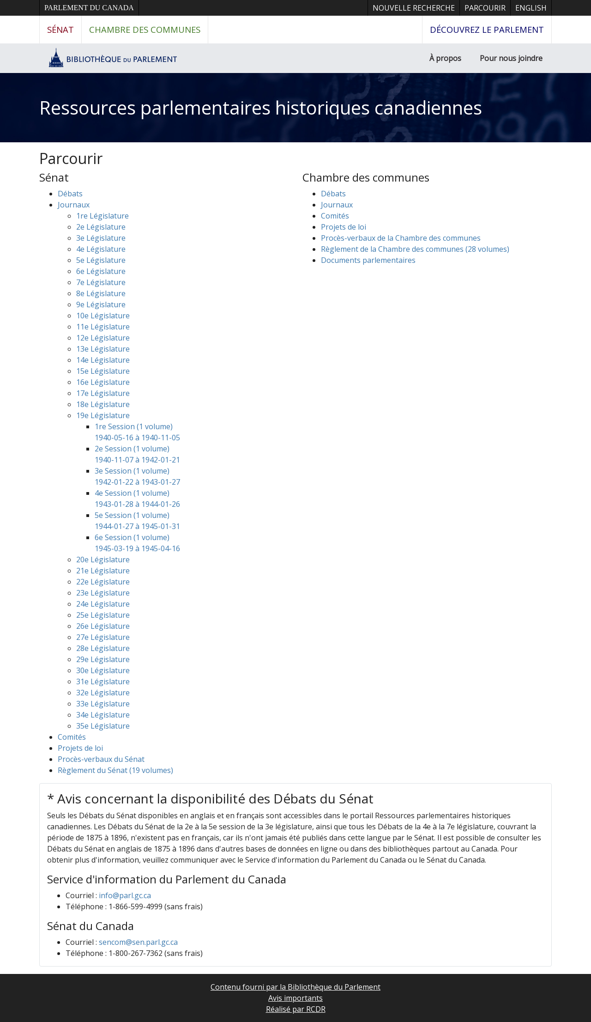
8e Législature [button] (101, 293)
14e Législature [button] (103, 360)
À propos (445, 58)
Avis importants (295, 998)
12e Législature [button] (103, 338)
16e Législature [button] (103, 382)
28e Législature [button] (103, 648)
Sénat (60, 29)
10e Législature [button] (103, 315)
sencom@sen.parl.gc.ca (138, 942)
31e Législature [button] (103, 681)
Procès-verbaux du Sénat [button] (101, 759)
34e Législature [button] (103, 715)
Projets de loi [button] (80, 748)
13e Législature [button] (103, 349)
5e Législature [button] (101, 260)
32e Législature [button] (103, 692)
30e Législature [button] (103, 670)
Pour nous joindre (511, 58)
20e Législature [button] (103, 559)
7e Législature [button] (101, 282)
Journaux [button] (74, 205)
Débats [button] (70, 194)
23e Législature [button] (103, 593)
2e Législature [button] (101, 227)
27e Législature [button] (103, 637)
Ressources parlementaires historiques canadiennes (260, 107)
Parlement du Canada (89, 8)
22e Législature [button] (103, 582)
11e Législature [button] (103, 327)
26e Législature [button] (103, 626)
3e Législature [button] (101, 238)
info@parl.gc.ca (125, 895)
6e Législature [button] (101, 271)
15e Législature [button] (103, 371)
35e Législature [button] (103, 726)
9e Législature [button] (101, 304)
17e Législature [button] (103, 393)
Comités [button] (72, 737)
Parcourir (485, 8)
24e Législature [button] (103, 604)
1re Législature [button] (102, 216)
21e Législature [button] (103, 571)
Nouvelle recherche (414, 8)
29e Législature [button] (103, 659)
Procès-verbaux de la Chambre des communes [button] (401, 238)
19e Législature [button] (103, 415)
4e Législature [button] (101, 249)
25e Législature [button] (103, 615)
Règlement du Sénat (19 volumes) (115, 770)
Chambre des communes (144, 29)
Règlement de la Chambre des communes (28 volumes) (415, 249)
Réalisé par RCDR (296, 1009)
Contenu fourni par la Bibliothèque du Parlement (295, 987)
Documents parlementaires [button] (368, 260)
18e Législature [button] (103, 404)
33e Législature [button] (103, 704)
